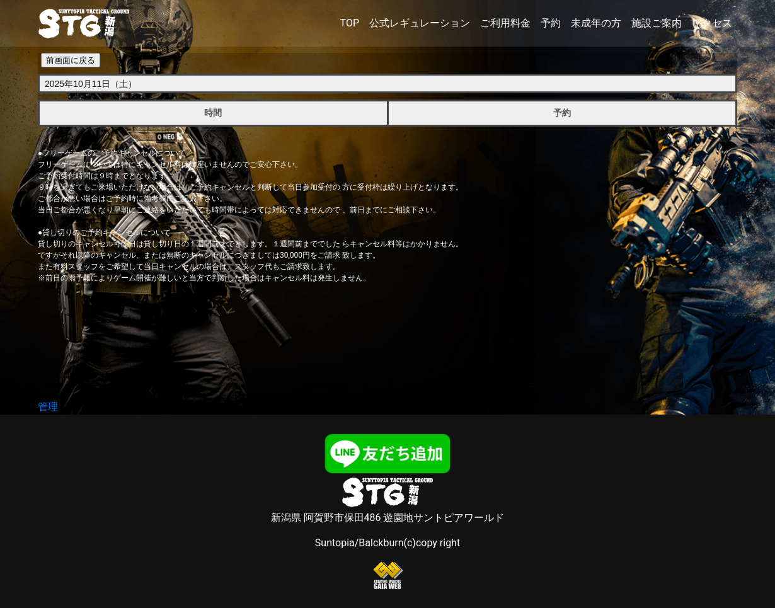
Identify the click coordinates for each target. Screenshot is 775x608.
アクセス (712, 23)
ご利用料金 (505, 23)
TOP (349, 23)
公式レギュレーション (419, 23)
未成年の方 (596, 23)
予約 (551, 23)
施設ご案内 (656, 23)
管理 (48, 407)
